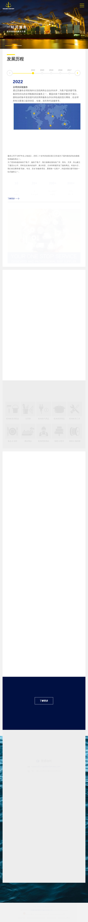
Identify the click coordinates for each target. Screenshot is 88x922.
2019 (51, 71)
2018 (60, 71)
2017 (69, 71)
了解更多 (13, 198)
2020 (42, 71)
